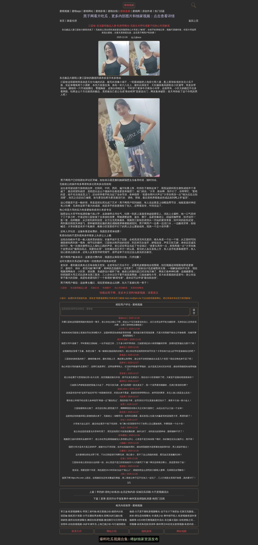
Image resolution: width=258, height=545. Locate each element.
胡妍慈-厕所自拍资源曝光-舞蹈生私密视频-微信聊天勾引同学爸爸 (94, 520)
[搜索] (193, 4)
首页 (62, 20)
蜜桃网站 (88, 11)
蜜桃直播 (125, 11)
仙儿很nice (136, 37)
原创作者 (147, 11)
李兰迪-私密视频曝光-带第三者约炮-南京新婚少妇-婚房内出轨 (92, 511)
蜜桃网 (136, 11)
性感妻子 (107, 288)
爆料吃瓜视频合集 (114, 539)
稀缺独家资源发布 (144, 539)
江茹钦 (63, 288)
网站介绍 (112, 531)
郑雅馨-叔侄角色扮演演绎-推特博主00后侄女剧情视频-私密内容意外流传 (166, 524)
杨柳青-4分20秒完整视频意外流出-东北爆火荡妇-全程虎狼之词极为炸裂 (166, 520)
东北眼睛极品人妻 (78, 288)
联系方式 (77, 531)
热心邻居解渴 (121, 288)
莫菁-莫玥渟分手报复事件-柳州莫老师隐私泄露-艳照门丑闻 (133, 498)
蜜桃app (76, 11)
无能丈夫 (95, 288)
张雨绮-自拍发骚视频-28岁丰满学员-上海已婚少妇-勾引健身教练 (93, 524)
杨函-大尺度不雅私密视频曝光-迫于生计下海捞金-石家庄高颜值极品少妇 (166, 511)
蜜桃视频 (64, 11)
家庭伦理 (72, 20)
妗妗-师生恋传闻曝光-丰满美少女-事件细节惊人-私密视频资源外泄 (163, 515)
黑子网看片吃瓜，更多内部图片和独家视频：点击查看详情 (129, 16)
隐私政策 (146, 531)
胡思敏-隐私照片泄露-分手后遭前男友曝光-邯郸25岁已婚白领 (91, 515)
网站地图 (181, 531)
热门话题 (160, 11)
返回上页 (193, 20)
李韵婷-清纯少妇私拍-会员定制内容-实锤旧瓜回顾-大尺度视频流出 (133, 491)
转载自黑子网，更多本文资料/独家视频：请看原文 (129, 292)
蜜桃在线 (113, 11)
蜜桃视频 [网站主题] (129, 5)
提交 (194, 311)
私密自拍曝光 (137, 288)
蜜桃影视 (100, 11)
